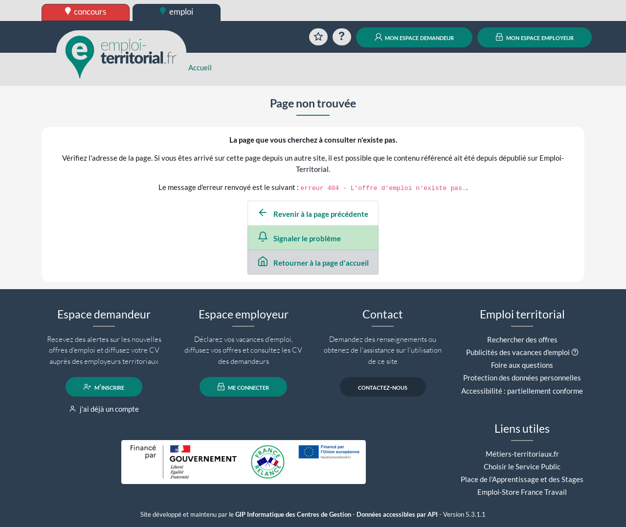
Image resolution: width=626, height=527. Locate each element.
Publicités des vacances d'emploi (518, 352)
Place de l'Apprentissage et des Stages (522, 479)
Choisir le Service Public (522, 466)
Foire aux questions (522, 364)
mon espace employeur (535, 37)
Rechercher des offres (522, 339)
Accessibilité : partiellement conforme (522, 390)
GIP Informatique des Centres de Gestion (293, 514)
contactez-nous (382, 386)
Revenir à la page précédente (313, 214)
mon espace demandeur (414, 37)
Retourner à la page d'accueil (313, 262)
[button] (575, 352)
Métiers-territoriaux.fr (522, 453)
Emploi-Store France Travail (522, 491)
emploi (176, 11)
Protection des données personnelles (522, 377)
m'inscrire (104, 386)
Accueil (200, 67)
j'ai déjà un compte (104, 408)
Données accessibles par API (397, 514)
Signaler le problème (299, 238)
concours (86, 11)
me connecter (243, 386)
